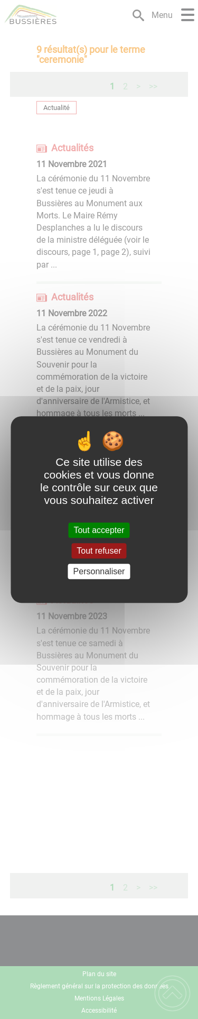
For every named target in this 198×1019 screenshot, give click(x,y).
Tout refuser (99, 550)
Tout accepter (98, 530)
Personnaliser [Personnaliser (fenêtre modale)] (99, 571)
